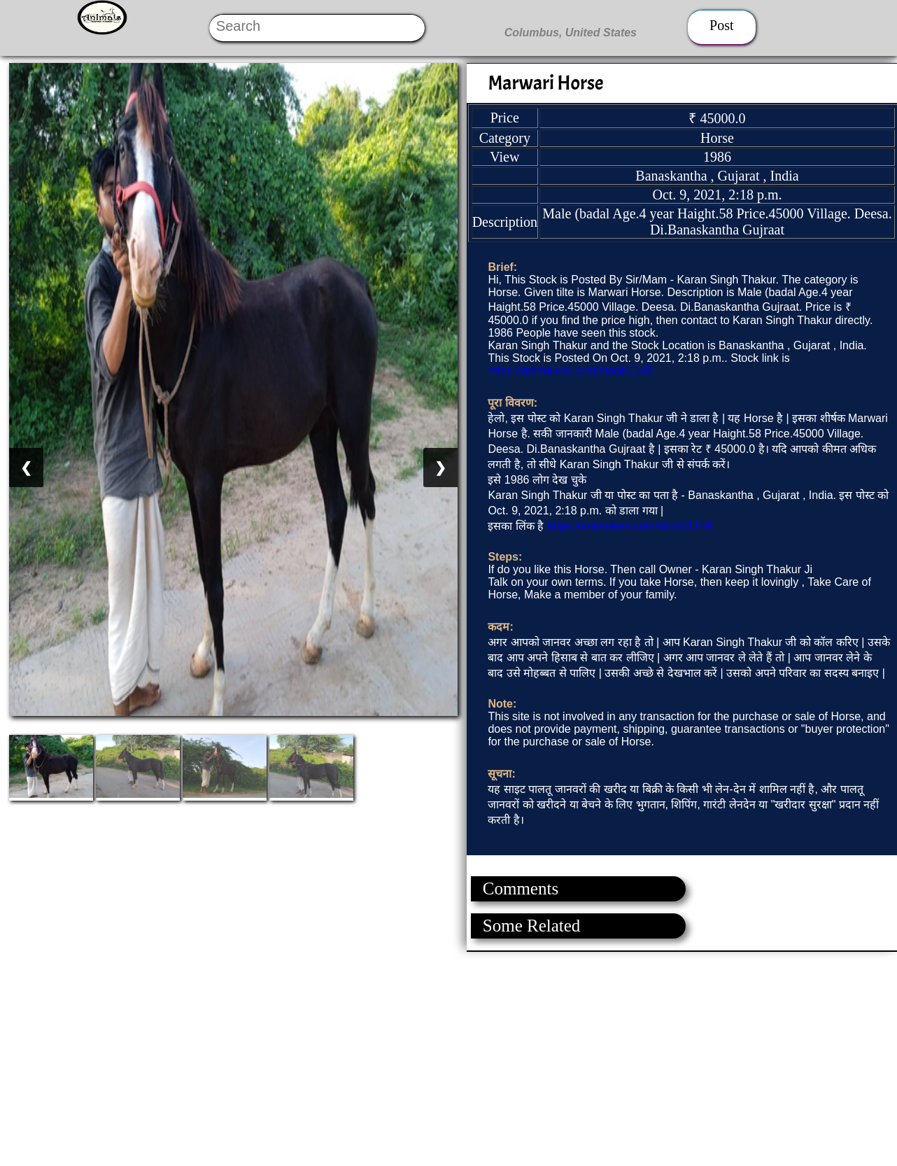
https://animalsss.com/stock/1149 (570, 371)
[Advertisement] (420, 1050)
